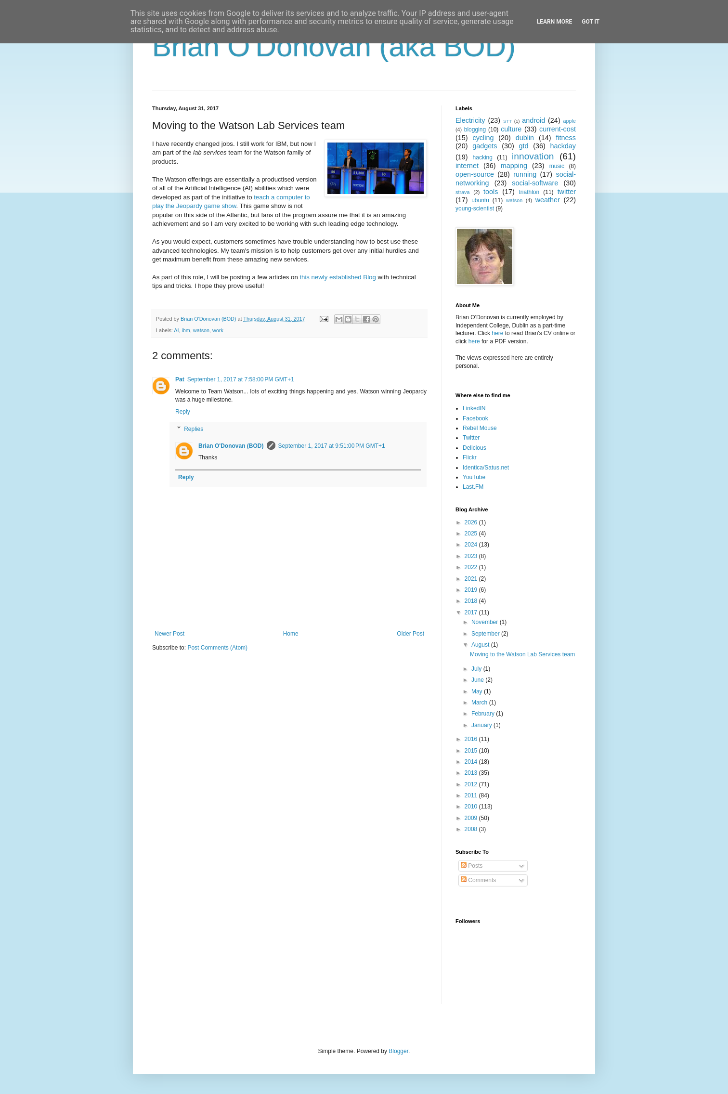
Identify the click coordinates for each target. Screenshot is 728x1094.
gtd (523, 146)
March (480, 702)
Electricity (470, 120)
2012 (472, 784)
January (482, 725)
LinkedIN (474, 408)
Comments (478, 880)
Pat (179, 379)
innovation (533, 156)
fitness (566, 138)
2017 (472, 612)
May (477, 691)
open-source (474, 174)
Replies (193, 429)
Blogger (398, 1051)
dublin (525, 138)
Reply (182, 411)
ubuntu (480, 200)
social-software (535, 183)
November (485, 622)
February (483, 713)
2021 (472, 578)
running (524, 174)
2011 (472, 795)
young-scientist (474, 208)
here (497, 333)
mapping (514, 165)
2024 (472, 544)
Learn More (554, 21)
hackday (563, 146)
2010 (472, 806)
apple (569, 121)
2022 (472, 567)
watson (201, 330)
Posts (471, 865)
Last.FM (473, 486)
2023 (472, 556)
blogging (475, 129)
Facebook (475, 418)
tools (490, 191)
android (533, 120)
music (556, 166)
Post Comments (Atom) (217, 647)
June (478, 680)
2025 (472, 533)
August (481, 644)
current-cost (557, 129)
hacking (483, 157)
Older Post (410, 633)
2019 (472, 589)
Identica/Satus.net (486, 467)
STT (507, 121)
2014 (472, 761)
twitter (567, 191)
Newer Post (169, 633)
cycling (483, 138)
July (477, 668)
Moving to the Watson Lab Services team (522, 654)
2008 (472, 829)
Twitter (471, 437)
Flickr (470, 457)
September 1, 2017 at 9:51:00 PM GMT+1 (331, 446)
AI (176, 330)
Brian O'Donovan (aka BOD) (334, 46)
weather (547, 200)
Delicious (474, 447)
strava (462, 192)
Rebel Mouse (480, 428)
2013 (472, 772)
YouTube (474, 477)
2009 (472, 818)
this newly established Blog (337, 277)
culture (511, 129)
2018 (472, 601)
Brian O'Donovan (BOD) (231, 446)
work (217, 330)
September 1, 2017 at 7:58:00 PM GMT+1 (240, 379)
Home (291, 633)
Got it (590, 21)
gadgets (484, 146)
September (486, 633)
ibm (186, 330)
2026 (472, 522)
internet (467, 165)
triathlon (529, 192)
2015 (472, 750)
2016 (472, 739)
